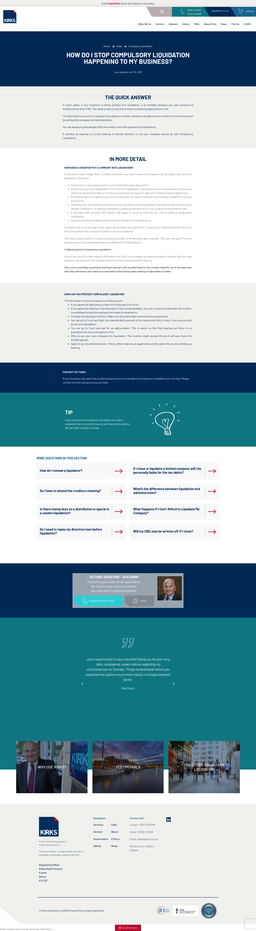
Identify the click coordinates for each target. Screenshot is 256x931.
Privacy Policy (76, 910)
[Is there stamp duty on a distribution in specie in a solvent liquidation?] (119, 512)
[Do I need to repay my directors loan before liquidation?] (119, 532)
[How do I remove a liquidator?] (119, 471)
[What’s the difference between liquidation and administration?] (212, 491)
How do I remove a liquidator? (61, 470)
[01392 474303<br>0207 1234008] (182, 11)
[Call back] (240, 11)
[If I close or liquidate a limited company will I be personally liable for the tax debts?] (212, 471)
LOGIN (247, 24)
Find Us (235, 24)
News (224, 24)
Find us (115, 838)
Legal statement (94, 910)
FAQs (196, 24)
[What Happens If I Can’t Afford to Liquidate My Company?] (212, 512)
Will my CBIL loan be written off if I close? (163, 531)
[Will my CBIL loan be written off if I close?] (212, 532)
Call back (250, 11)
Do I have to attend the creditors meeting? (70, 491)
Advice (186, 24)
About (114, 831)
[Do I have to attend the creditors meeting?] (119, 491)
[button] (162, 12)
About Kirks (210, 24)
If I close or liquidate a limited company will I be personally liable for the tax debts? (167, 470)
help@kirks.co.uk (219, 10)
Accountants (100, 838)
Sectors (160, 24)
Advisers (173, 24)
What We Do (144, 24)
